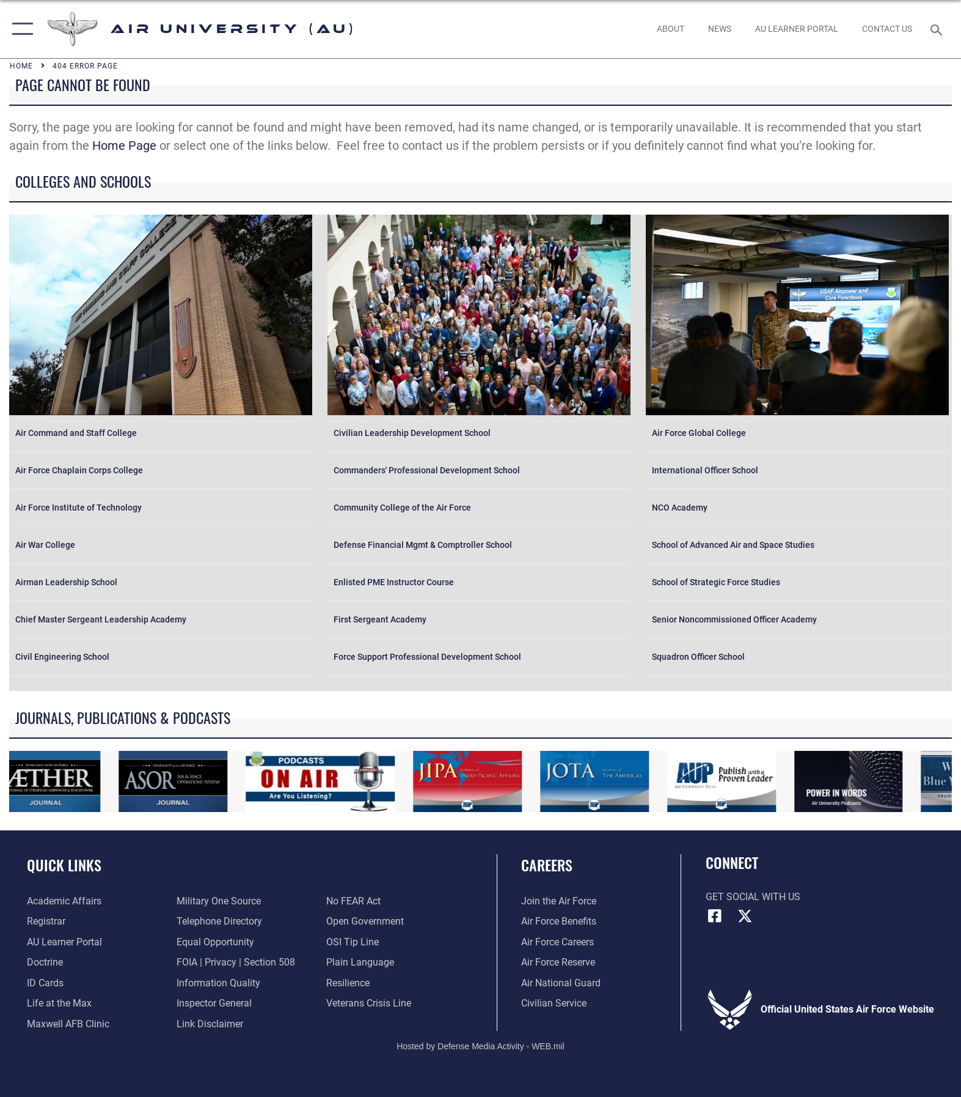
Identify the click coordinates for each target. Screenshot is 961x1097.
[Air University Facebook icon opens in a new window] (715, 916)
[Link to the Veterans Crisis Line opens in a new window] (368, 1003)
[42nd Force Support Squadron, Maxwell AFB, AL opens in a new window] (59, 1003)
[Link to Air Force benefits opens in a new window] (558, 921)
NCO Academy (679, 507)
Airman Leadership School (66, 582)
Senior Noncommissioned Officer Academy (734, 619)
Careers (546, 865)
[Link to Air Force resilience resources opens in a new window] (348, 983)
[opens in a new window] (796, 28)
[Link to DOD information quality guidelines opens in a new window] (218, 983)
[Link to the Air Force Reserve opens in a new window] (558, 962)
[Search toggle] (938, 29)
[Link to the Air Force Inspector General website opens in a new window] (214, 1003)
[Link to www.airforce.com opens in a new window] (558, 901)
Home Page (124, 146)
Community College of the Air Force (402, 507)
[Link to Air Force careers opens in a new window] (557, 942)
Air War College (45, 545)
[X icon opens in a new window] (745, 916)
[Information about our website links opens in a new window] (210, 1024)
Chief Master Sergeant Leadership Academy (100, 619)
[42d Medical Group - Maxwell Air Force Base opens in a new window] (68, 1024)
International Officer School (705, 470)
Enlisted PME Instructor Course (394, 582)
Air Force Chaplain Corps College (79, 470)
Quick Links (64, 865)
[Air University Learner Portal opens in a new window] (64, 942)
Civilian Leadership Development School (412, 433)
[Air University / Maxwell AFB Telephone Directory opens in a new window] (219, 921)
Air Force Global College (699, 433)
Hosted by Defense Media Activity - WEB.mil (480, 1046)
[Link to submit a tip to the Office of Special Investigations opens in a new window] (352, 942)
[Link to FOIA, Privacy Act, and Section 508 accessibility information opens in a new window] (236, 962)
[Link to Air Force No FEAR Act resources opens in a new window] (353, 901)
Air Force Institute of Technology (78, 507)
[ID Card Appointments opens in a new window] (45, 983)
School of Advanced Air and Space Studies (733, 545)
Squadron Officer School (698, 657)
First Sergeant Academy (380, 619)
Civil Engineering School (62, 657)
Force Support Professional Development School (427, 657)
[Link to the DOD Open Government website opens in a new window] (365, 921)
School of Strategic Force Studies (716, 582)
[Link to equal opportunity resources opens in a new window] (215, 942)
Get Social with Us (753, 897)
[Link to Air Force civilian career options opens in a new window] (553, 1003)
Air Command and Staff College (76, 433)
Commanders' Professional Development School (427, 470)
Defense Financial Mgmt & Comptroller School (423, 545)
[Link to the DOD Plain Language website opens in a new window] (360, 962)
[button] (20, 29)
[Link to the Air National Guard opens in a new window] (561, 983)
